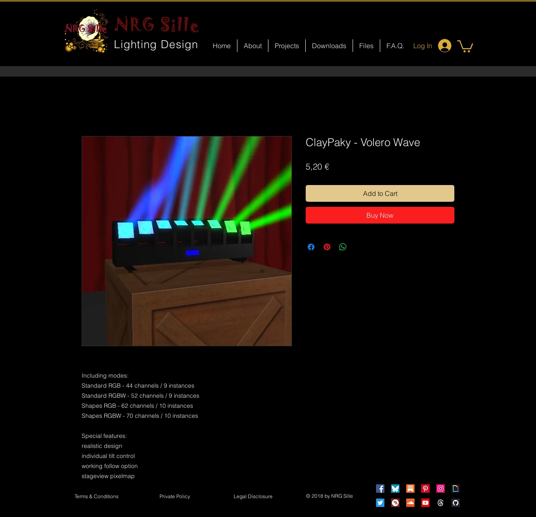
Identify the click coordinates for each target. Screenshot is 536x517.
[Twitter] (380, 503)
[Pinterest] (425, 488)
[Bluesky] (395, 488)
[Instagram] (440, 488)
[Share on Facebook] (311, 247)
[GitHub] (455, 503)
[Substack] (410, 488)
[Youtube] (425, 503)
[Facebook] (380, 488)
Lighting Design (156, 44)
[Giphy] (455, 488)
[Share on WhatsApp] (343, 247)
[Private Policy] (174, 497)
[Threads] (440, 503)
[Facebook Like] (276, 358)
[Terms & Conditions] (96, 497)
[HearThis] (395, 503)
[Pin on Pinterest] (327, 247)
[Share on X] (359, 247)
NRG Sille (157, 24)
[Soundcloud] (410, 503)
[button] (465, 45)
